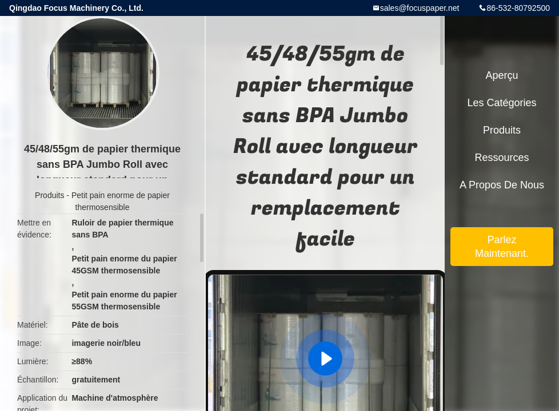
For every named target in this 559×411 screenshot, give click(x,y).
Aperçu (501, 75)
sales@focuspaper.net (420, 8)
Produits (49, 195)
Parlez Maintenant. (502, 246)
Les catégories (501, 102)
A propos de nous (502, 185)
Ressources (501, 157)
